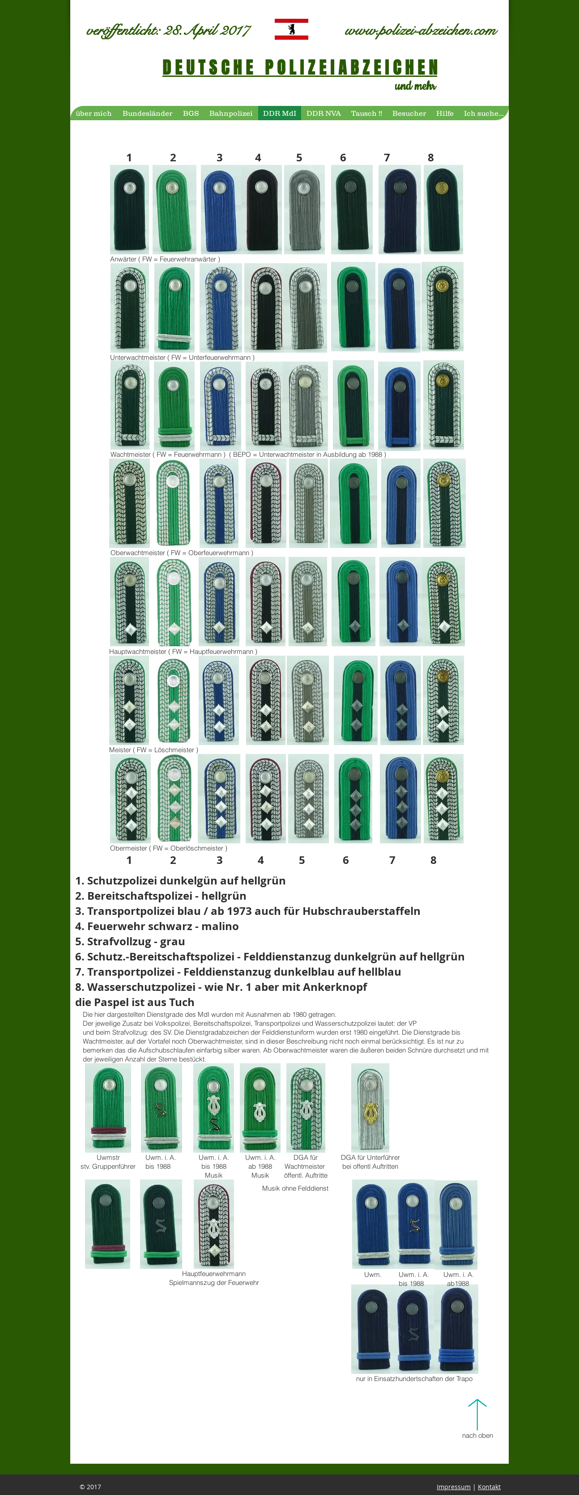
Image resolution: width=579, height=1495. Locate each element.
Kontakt (489, 1486)
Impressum (454, 1486)
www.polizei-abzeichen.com (420, 30)
